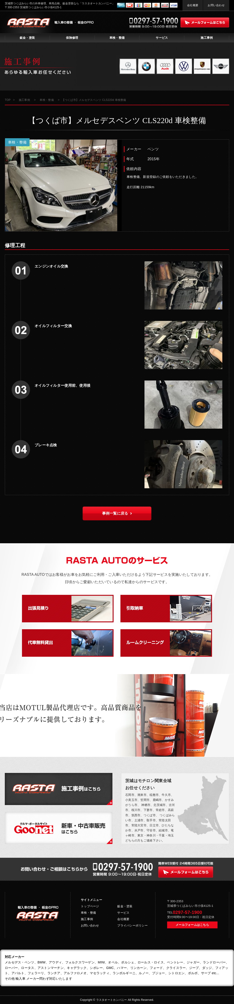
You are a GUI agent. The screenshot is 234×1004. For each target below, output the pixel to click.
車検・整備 (117, 37)
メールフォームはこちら (192, 925)
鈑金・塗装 (27, 37)
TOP (8, 100)
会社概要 (192, 5)
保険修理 (72, 37)
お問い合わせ (216, 5)
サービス (162, 37)
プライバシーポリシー (132, 925)
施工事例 (207, 37)
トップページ (90, 906)
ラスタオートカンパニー (112, 999)
